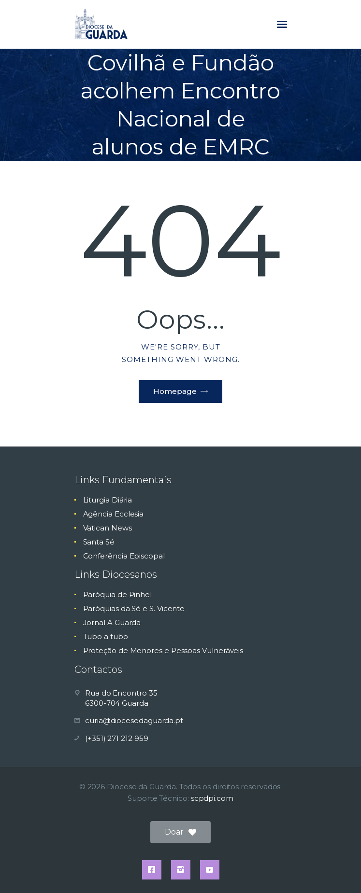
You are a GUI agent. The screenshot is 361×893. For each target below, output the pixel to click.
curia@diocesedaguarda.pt (134, 720)
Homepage (175, 391)
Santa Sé (99, 541)
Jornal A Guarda (112, 622)
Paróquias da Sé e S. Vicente (134, 608)
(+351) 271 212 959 (116, 738)
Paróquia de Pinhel (117, 594)
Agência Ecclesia (113, 513)
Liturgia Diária (107, 499)
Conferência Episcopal (124, 555)
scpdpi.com (212, 798)
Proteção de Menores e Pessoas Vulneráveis (163, 650)
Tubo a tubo (105, 636)
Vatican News (107, 527)
